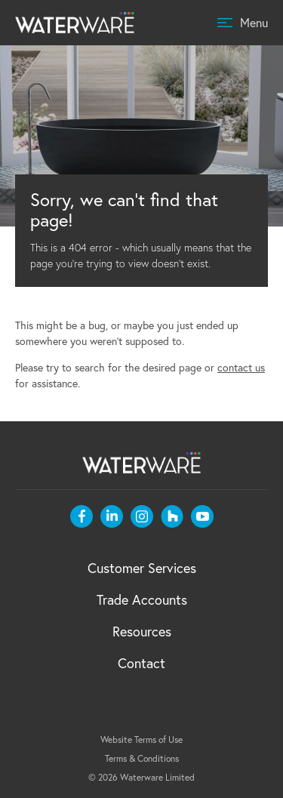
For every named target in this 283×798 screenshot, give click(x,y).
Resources (141, 631)
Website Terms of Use (141, 739)
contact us (241, 367)
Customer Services (142, 568)
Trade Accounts (142, 599)
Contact (141, 663)
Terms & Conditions (142, 758)
